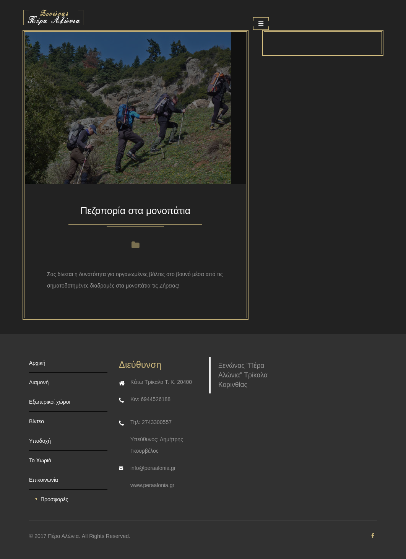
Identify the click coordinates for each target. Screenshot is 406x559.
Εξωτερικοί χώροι (49, 402)
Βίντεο (36, 421)
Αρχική (37, 363)
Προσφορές (54, 499)
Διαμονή (39, 382)
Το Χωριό (40, 460)
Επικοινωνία (43, 480)
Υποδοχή (40, 441)
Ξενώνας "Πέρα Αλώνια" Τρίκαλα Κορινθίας (243, 375)
